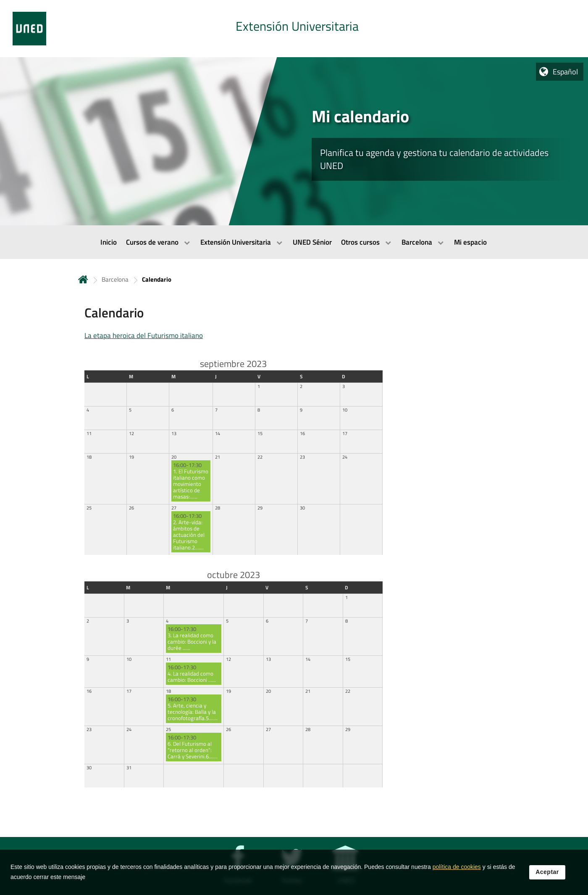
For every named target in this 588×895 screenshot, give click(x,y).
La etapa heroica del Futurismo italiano (143, 335)
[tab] (294, 28)
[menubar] (294, 242)
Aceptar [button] (547, 883)
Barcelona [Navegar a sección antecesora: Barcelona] (115, 279)
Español (565, 71)
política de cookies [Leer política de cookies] (457, 878)
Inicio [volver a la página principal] (83, 279)
